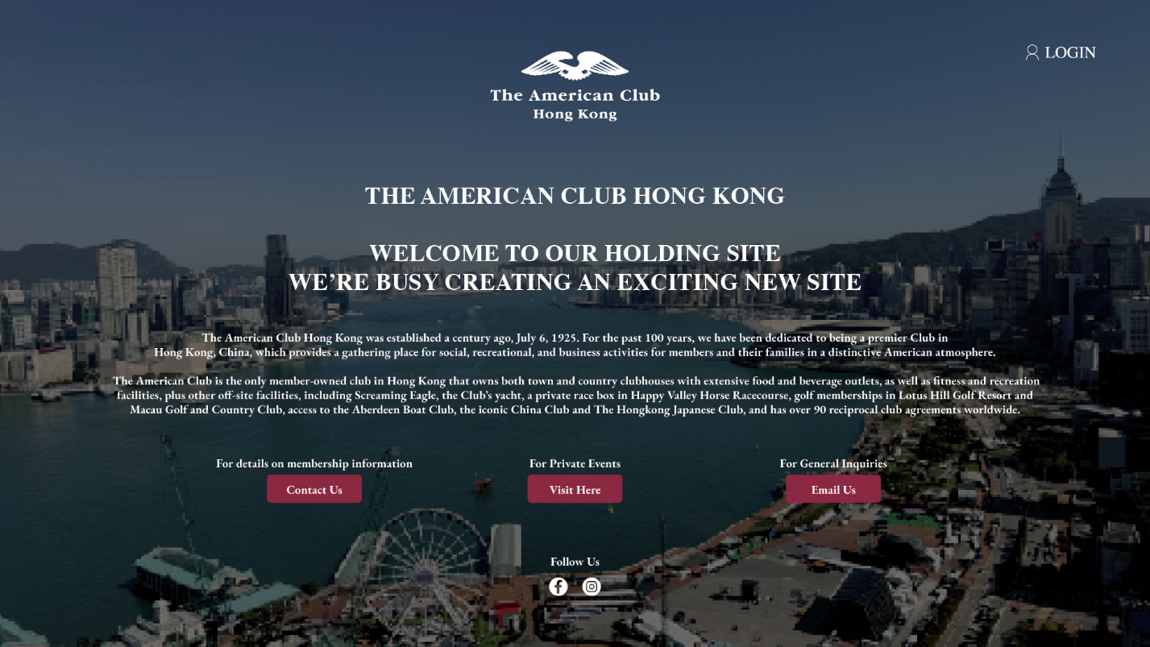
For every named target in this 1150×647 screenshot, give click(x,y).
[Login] (1050, 44)
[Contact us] (319, 486)
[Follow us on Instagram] (604, 574)
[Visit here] (575, 486)
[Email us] (830, 486)
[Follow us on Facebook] (551, 574)
